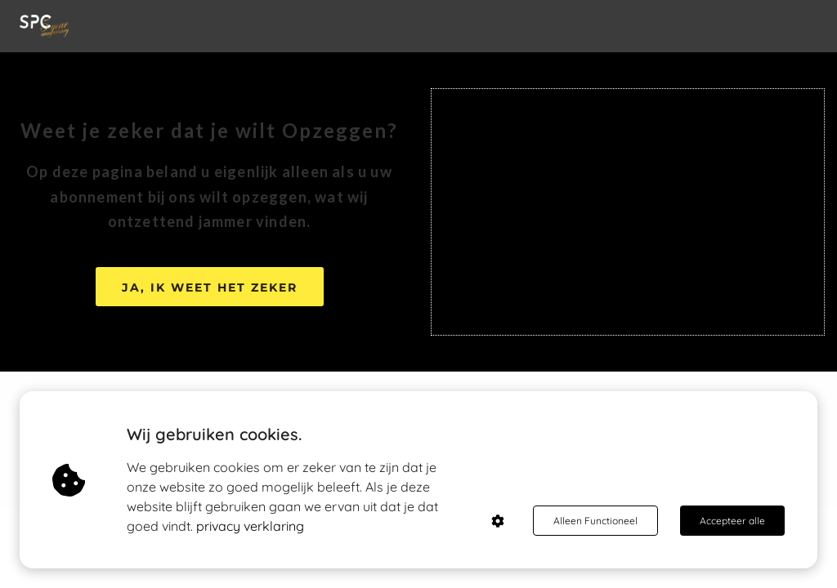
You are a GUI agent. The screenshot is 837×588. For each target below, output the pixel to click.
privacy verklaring (250, 526)
